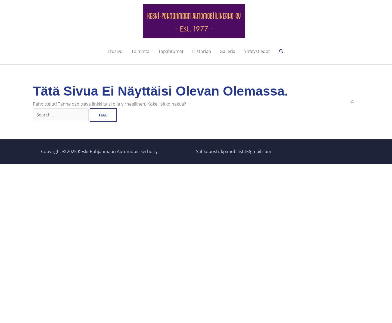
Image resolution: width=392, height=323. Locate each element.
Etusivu (115, 51)
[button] (281, 51)
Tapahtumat (170, 51)
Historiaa (201, 51)
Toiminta (140, 51)
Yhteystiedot (257, 51)
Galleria (227, 51)
